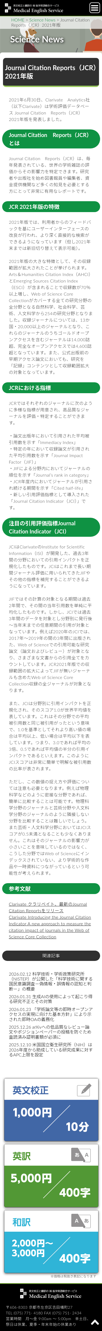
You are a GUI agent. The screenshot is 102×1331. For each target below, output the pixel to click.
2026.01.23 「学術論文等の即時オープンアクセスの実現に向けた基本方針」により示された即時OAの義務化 (51, 1014)
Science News (42, 19)
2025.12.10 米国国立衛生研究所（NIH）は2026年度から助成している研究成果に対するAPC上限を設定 (51, 1049)
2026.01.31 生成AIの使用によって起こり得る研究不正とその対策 (50, 999)
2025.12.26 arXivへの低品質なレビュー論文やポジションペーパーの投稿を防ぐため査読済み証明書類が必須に (50, 1032)
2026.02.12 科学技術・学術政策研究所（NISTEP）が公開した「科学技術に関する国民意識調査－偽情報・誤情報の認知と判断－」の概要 (51, 981)
